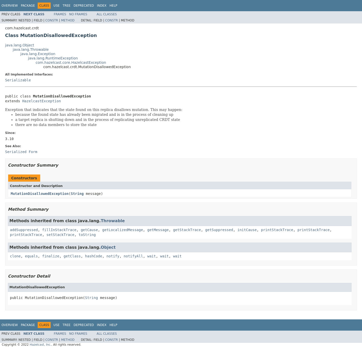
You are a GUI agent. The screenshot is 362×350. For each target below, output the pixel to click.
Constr (51, 20)
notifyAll (133, 256)
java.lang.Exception (37, 54)
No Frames (78, 14)
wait (151, 256)
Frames (60, 14)
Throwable (113, 220)
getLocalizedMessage (122, 230)
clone (15, 256)
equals (31, 256)
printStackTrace (277, 230)
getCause (89, 230)
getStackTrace (187, 230)
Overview (10, 5)
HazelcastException (41, 101)
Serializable (18, 80)
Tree (67, 5)
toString (87, 235)
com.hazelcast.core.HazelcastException (71, 62)
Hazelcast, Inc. (40, 344)
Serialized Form (21, 152)
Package (28, 5)
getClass (72, 256)
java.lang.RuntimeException (53, 58)
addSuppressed (24, 230)
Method (68, 20)
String (77, 194)
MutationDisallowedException (40, 194)
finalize (50, 256)
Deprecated (84, 5)
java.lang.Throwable (31, 49)
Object (108, 247)
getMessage (158, 230)
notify (112, 256)
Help (113, 5)
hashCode (93, 256)
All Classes (107, 14)
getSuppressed (219, 230)
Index (102, 5)
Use (56, 5)
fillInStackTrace (59, 230)
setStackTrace (60, 235)
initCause (247, 230)
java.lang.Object (19, 45)
